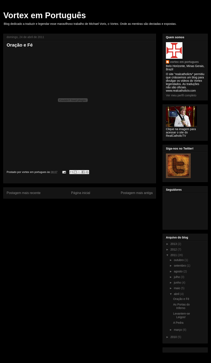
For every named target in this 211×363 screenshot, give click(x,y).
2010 (174, 337)
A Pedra (178, 322)
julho (177, 277)
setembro (180, 265)
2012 (174, 249)
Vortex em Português (44, 15)
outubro (179, 260)
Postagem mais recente (24, 193)
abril (177, 294)
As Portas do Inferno (181, 306)
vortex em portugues (184, 61)
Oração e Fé (181, 299)
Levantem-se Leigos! (181, 315)
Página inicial (80, 193)
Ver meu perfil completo (181, 95)
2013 (174, 244)
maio (177, 288)
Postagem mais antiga (137, 193)
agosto (178, 271)
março (178, 329)
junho (178, 282)
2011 (174, 255)
